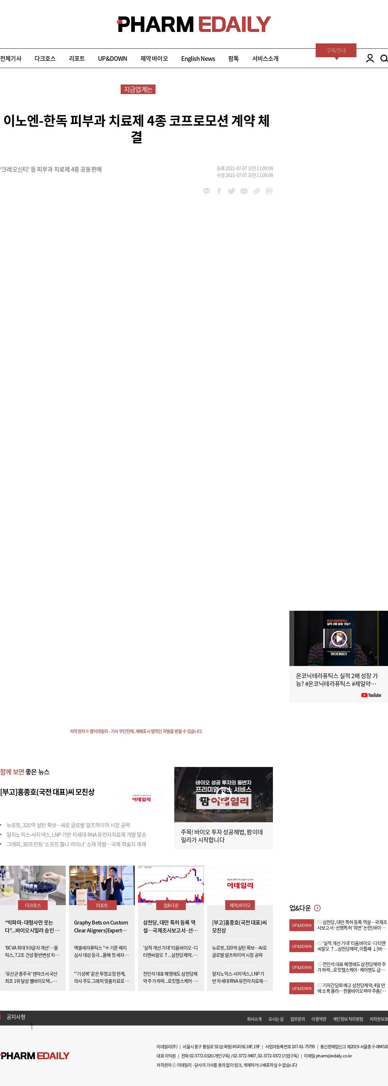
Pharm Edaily (35, 1055)
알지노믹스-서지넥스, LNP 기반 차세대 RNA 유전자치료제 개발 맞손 (76, 834)
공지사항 (16, 1017)
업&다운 (171, 905)
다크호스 (45, 58)
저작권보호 (379, 1019)
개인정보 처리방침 (348, 1019)
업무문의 (297, 1019)
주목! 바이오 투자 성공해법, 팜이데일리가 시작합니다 (222, 835)
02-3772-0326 (200, 1055)
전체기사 (10, 58)
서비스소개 (265, 58)
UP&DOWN (112, 58)
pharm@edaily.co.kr (334, 1055)
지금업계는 (138, 89)
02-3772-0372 (269, 1055)
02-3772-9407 (244, 1055)
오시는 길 (276, 1019)
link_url (256, 191)
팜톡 (233, 58)
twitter (231, 191)
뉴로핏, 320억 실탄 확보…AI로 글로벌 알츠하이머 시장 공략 (68, 825)
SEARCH (384, 58)
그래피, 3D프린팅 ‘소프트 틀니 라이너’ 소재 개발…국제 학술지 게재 (76, 844)
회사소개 (254, 1019)
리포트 (77, 58)
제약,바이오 (240, 905)
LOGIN (368, 58)
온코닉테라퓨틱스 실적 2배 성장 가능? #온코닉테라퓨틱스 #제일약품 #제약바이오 (338, 683)
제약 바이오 (154, 58)
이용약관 (318, 1019)
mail (244, 191)
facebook (219, 191)
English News (198, 58)
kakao (206, 191)
